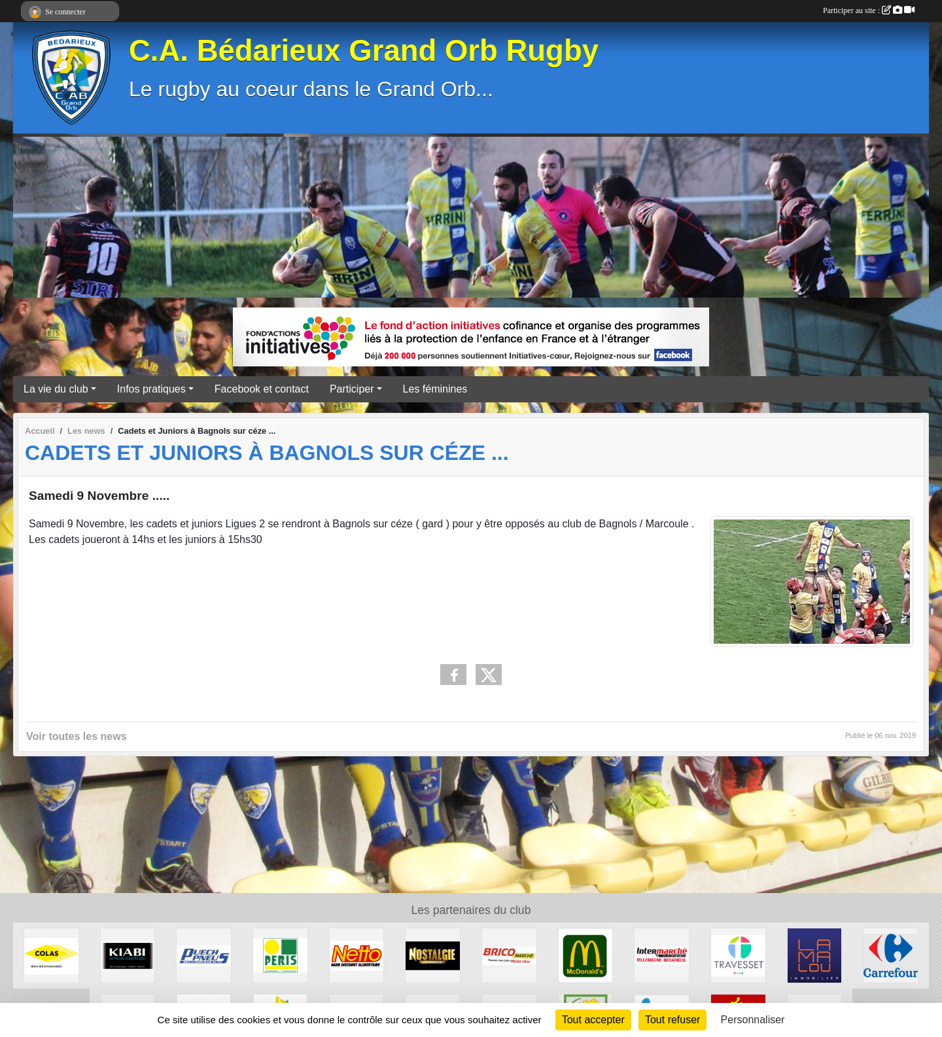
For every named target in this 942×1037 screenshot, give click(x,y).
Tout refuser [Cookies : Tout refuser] (672, 1019)
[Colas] (51, 954)
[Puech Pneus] (204, 954)
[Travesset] (738, 954)
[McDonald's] (586, 954)
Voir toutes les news (76, 736)
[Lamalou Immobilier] (815, 954)
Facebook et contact (262, 389)
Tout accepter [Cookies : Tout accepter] (593, 1019)
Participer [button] (352, 389)
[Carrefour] (890, 954)
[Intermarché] (661, 954)
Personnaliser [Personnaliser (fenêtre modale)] (753, 1019)
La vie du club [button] (56, 389)
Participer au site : (869, 10)
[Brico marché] (509, 954)
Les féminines (435, 389)
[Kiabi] (128, 954)
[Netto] (357, 954)
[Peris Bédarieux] (280, 954)
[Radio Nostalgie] (433, 954)
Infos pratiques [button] (151, 389)
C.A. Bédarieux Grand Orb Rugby (364, 50)
